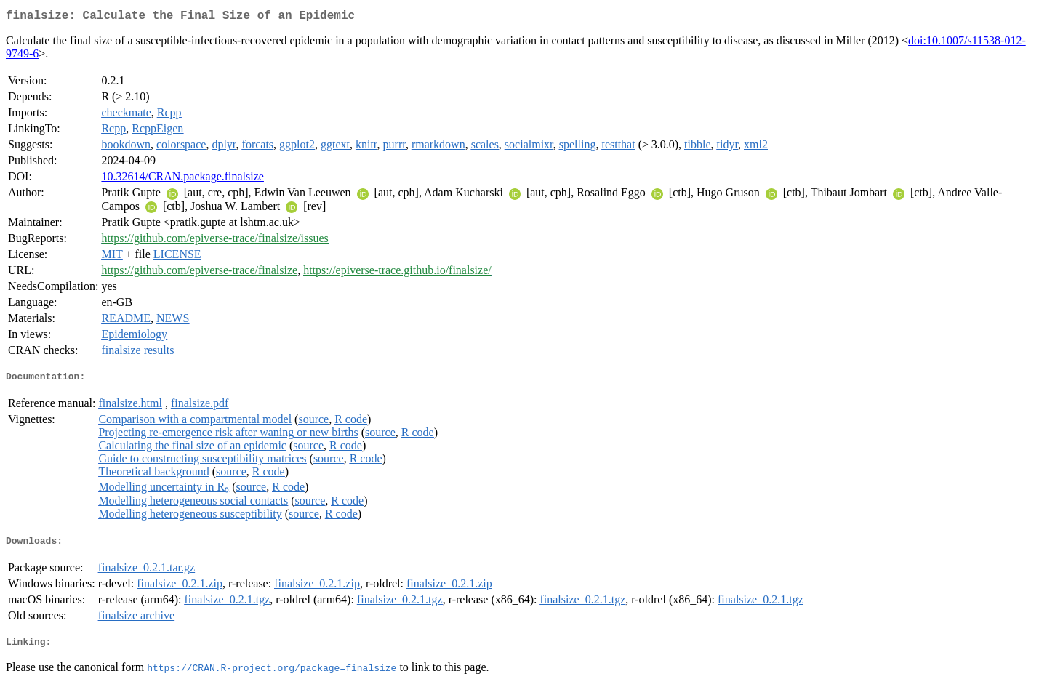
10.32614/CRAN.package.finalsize (182, 179)
